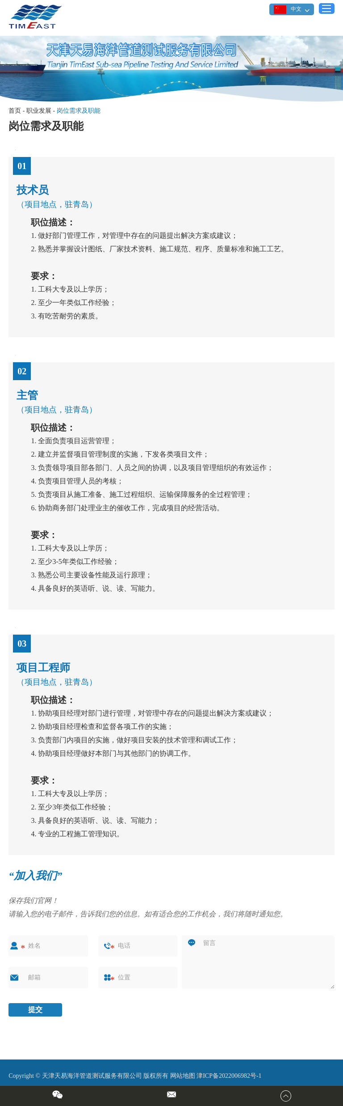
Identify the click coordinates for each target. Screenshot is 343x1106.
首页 (14, 110)
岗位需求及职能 (78, 110)
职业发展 (38, 110)
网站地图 (182, 1075)
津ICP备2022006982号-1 (229, 1075)
